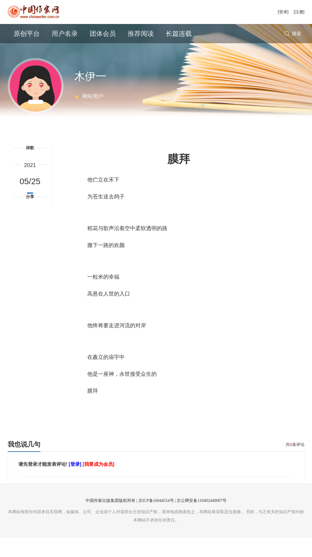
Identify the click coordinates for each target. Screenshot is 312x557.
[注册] (299, 11)
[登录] (283, 11)
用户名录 (65, 33)
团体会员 (103, 33)
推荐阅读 (141, 33)
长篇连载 (179, 33)
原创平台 (27, 33)
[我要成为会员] (98, 483)
